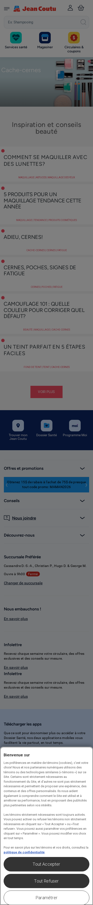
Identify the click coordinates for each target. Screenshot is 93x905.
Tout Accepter (46, 864)
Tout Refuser (46, 881)
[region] (46, 826)
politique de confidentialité (24, 852)
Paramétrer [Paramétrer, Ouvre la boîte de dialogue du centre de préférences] (46, 897)
